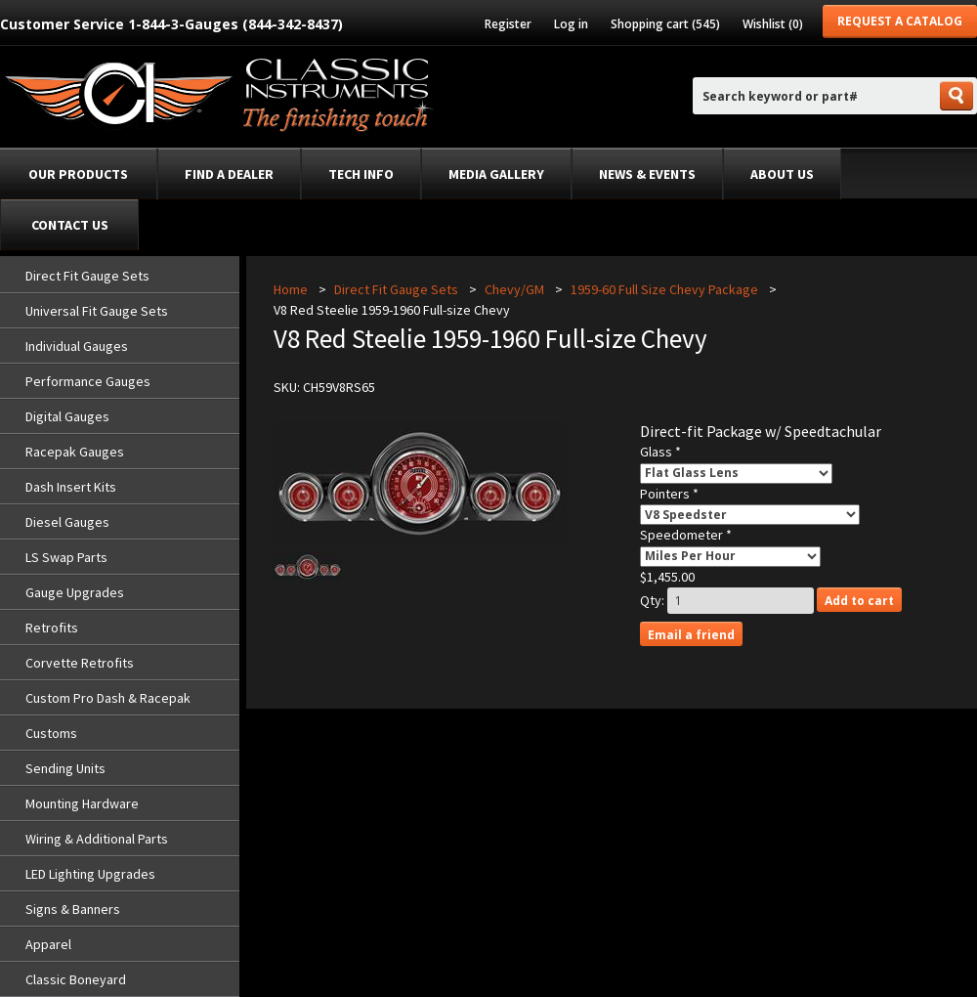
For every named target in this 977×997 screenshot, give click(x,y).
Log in (571, 24)
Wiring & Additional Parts (96, 838)
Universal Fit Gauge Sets (96, 311)
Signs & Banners (72, 909)
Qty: (652, 600)
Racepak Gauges (74, 451)
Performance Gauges (87, 381)
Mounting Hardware (82, 803)
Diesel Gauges (67, 522)
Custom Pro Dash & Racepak (108, 698)
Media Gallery (496, 174)
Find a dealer (229, 174)
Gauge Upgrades (74, 592)
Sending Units (65, 768)
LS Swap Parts (66, 557)
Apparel (48, 944)
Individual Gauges (76, 346)
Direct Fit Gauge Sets (87, 275)
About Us (782, 174)
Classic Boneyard (75, 979)
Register (508, 24)
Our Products (78, 174)
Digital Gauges (67, 416)
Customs (51, 733)
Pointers (666, 493)
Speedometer (683, 534)
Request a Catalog (899, 21)
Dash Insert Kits (70, 487)
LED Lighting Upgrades (90, 874)
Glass (657, 451)
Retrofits (51, 627)
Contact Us (69, 225)
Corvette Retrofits (79, 663)
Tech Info (361, 174)
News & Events (647, 174)
